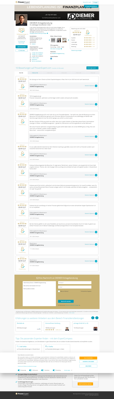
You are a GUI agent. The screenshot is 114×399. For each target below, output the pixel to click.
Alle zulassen (88, 384)
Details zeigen (67, 396)
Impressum (20, 392)
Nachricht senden (66, 301)
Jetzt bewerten (22, 47)
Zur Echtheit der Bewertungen (21, 42)
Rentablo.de (20, 323)
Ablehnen (88, 392)
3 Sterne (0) (64, 73)
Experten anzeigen (23, 354)
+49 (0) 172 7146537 (37, 54)
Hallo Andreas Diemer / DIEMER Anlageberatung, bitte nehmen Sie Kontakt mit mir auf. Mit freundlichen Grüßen (39, 293)
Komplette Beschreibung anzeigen (39, 33)
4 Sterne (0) (49, 73)
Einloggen (95, 2)
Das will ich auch (87, 2)
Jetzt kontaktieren (91, 6)
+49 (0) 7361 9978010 (37, 53)
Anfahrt (34, 44)
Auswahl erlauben (88, 387)
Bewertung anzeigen (73, 50)
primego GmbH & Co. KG (81, 323)
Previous (49, 40)
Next (68, 40)
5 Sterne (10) (35, 73)
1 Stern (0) (92, 73)
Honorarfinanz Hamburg (52, 323)
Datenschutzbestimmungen (30, 392)
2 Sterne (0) (78, 73)
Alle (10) (21, 73)
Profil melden (72, 312)
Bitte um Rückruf (64, 291)
